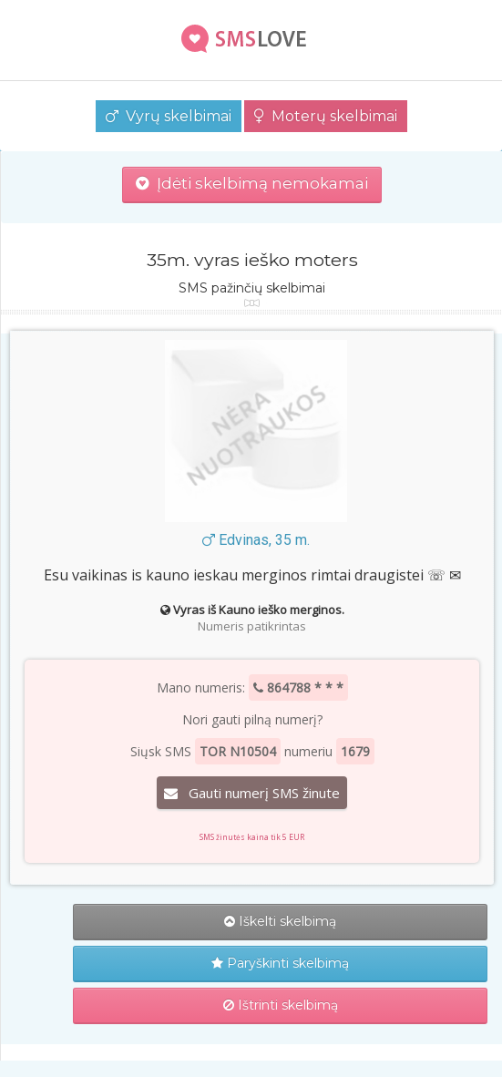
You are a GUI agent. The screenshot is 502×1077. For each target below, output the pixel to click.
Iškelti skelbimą (280, 921)
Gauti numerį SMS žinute (252, 793)
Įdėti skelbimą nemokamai (252, 183)
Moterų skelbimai (325, 116)
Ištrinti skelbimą (280, 1005)
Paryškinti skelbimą (280, 963)
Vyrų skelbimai (168, 116)
